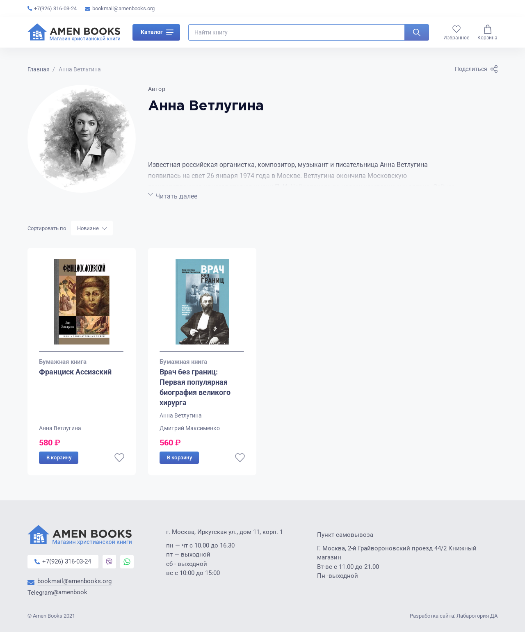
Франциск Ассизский (75, 371)
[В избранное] (119, 458)
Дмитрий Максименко (190, 428)
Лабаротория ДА (477, 616)
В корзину (58, 457)
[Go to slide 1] (81, 351)
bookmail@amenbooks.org (120, 8)
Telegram (57, 593)
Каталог (157, 34)
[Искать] (416, 34)
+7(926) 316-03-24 (52, 8)
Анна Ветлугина (60, 428)
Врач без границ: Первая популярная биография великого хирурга (195, 387)
